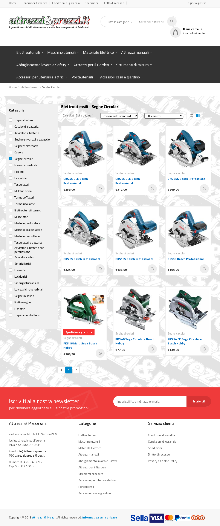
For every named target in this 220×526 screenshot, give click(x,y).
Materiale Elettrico (98, 52)
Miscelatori (21, 217)
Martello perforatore (27, 223)
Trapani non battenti (27, 315)
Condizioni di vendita (34, 3)
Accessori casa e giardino (120, 77)
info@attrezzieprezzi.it (32, 451)
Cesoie (18, 152)
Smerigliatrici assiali (26, 283)
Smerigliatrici (22, 263)
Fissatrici (20, 309)
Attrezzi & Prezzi (44, 517)
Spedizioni (91, 3)
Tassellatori (21, 184)
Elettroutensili (28, 52)
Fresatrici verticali (25, 165)
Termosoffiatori (24, 197)
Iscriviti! (199, 401)
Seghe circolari (23, 159)
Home (13, 3)
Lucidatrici (20, 276)
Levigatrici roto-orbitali (28, 289)
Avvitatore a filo (24, 257)
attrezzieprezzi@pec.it (29, 455)
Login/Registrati (196, 3)
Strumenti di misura (132, 65)
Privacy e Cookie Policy (162, 461)
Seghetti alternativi (26, 146)
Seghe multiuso (24, 296)
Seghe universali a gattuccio (32, 139)
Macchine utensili (61, 52)
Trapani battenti (24, 120)
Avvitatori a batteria (26, 133)
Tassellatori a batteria (28, 242)
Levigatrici (20, 178)
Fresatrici (20, 270)
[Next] (83, 370)
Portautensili (82, 77)
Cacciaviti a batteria (26, 126)
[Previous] (61, 370)
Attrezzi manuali (135, 52)
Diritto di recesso (113, 3)
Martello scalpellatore (28, 230)
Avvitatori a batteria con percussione (29, 250)
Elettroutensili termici (27, 210)
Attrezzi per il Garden (91, 65)
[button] (119, 22)
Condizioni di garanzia (66, 3)
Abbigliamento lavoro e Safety (41, 65)
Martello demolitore (27, 236)
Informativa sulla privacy (99, 517)
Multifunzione (23, 191)
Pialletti (19, 172)
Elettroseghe (22, 302)
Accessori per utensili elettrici (40, 77)
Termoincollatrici (24, 204)
